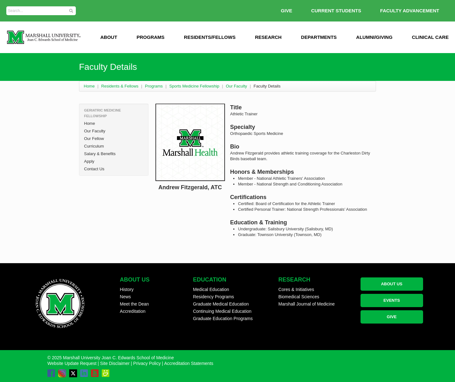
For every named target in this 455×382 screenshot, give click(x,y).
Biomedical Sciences (298, 296)
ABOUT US (392, 284)
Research (268, 37)
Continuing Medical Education (222, 311)
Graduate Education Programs (223, 318)
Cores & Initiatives (296, 289)
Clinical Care (430, 37)
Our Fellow (94, 138)
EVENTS (392, 300)
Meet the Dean (134, 303)
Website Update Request (71, 363)
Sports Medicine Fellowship (194, 86)
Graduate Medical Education (221, 303)
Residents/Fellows (209, 37)
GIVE (286, 10)
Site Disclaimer (115, 363)
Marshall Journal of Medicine (306, 303)
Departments (319, 37)
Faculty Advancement (409, 10)
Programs (150, 37)
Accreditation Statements (188, 363)
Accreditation (132, 311)
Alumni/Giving (374, 37)
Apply (89, 161)
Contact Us (94, 169)
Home (89, 86)
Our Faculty (236, 86)
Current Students (336, 10)
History (127, 289)
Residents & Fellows (119, 86)
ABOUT (108, 37)
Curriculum (94, 146)
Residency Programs (213, 296)
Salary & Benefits (100, 153)
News (125, 296)
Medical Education (211, 289)
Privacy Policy (147, 363)
